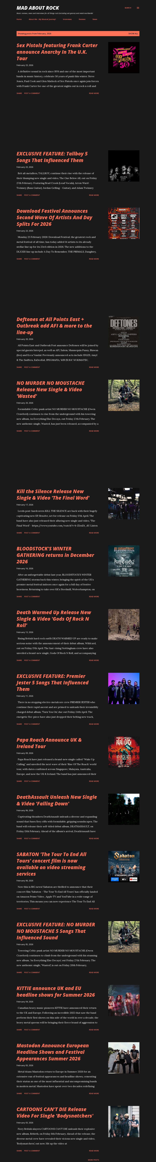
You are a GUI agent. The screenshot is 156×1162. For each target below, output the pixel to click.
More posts (93, 1160)
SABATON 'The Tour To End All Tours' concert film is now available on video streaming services (51, 864)
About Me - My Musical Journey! (42, 19)
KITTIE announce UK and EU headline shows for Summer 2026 (56, 991)
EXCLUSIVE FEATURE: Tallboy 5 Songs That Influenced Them (52, 156)
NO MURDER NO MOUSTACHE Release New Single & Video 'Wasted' (50, 389)
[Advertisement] (58, 123)
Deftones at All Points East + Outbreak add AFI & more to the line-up (54, 326)
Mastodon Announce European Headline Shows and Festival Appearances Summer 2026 (53, 1052)
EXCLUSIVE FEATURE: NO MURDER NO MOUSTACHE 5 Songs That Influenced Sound (56, 931)
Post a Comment (32, 93)
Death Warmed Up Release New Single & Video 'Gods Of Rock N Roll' (54, 619)
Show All (133, 33)
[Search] (128, 7)
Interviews (67, 19)
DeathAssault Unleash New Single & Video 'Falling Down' (57, 800)
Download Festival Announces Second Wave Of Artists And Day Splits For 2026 (54, 217)
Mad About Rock (38, 7)
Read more (94, 93)
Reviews (82, 19)
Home (19, 19)
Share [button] (19, 93)
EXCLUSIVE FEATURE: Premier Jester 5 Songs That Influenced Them (52, 682)
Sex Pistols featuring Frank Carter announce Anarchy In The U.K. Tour (57, 52)
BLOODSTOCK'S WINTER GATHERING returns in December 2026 (55, 555)
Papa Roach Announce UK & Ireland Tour (49, 743)
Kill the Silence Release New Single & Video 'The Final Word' (53, 494)
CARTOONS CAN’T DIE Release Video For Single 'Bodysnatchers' (55, 1112)
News (95, 19)
